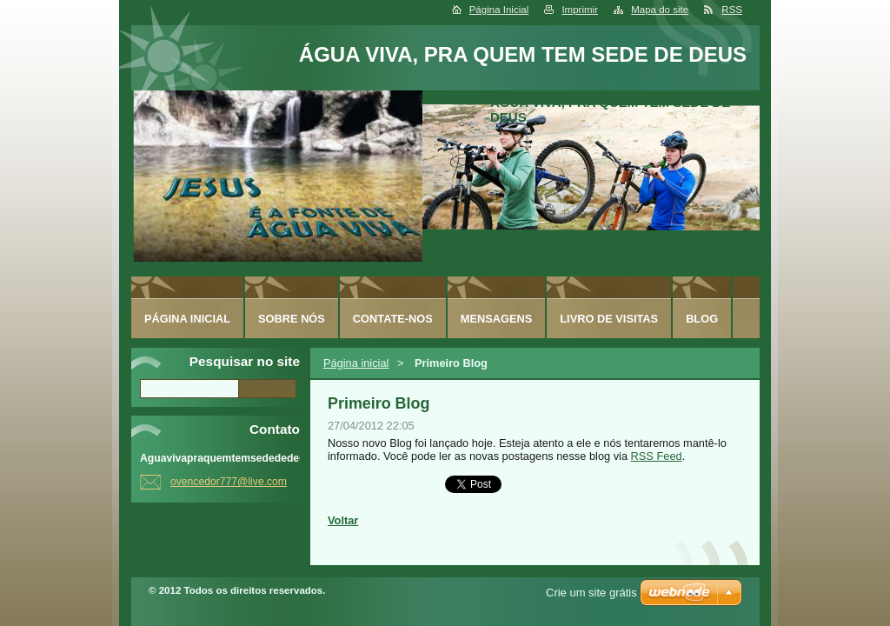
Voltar (343, 520)
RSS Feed (656, 456)
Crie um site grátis (591, 592)
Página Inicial (499, 9)
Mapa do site (659, 9)
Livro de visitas (609, 318)
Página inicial (356, 363)
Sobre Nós (291, 318)
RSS (731, 9)
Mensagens (496, 318)
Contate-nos (393, 318)
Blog (702, 318)
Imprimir (579, 9)
